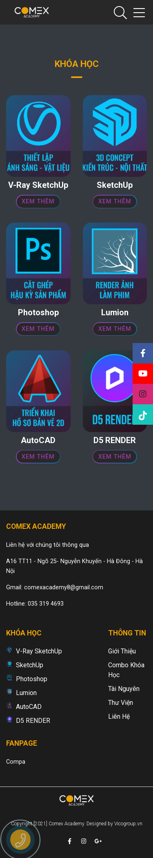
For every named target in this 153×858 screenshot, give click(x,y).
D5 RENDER (33, 720)
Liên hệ (119, 716)
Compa (15, 761)
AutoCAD (29, 707)
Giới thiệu (122, 651)
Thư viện (120, 702)
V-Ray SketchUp (39, 651)
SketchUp (29, 665)
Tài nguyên (124, 689)
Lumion (26, 693)
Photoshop (31, 679)
